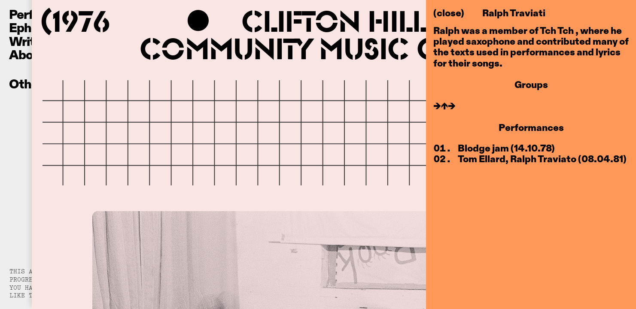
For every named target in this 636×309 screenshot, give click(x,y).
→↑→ (444, 106)
